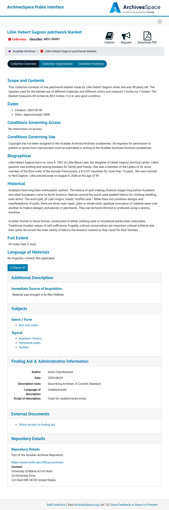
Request (126, 37)
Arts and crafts (28, 325)
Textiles (24, 347)
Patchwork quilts (30, 343)
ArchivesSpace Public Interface (35, 7)
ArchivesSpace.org (86, 505)
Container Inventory (91, 64)
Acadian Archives (24, 51)
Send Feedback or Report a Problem (134, 505)
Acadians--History (30, 338)
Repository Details (28, 438)
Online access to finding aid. (37, 424)
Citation (109, 37)
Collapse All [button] (17, 267)
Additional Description (32, 277)
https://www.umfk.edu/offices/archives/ (37, 462)
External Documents (30, 414)
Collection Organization (57, 64)
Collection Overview (23, 64)
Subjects (19, 308)
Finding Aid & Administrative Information (49, 361)
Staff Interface (56, 505)
